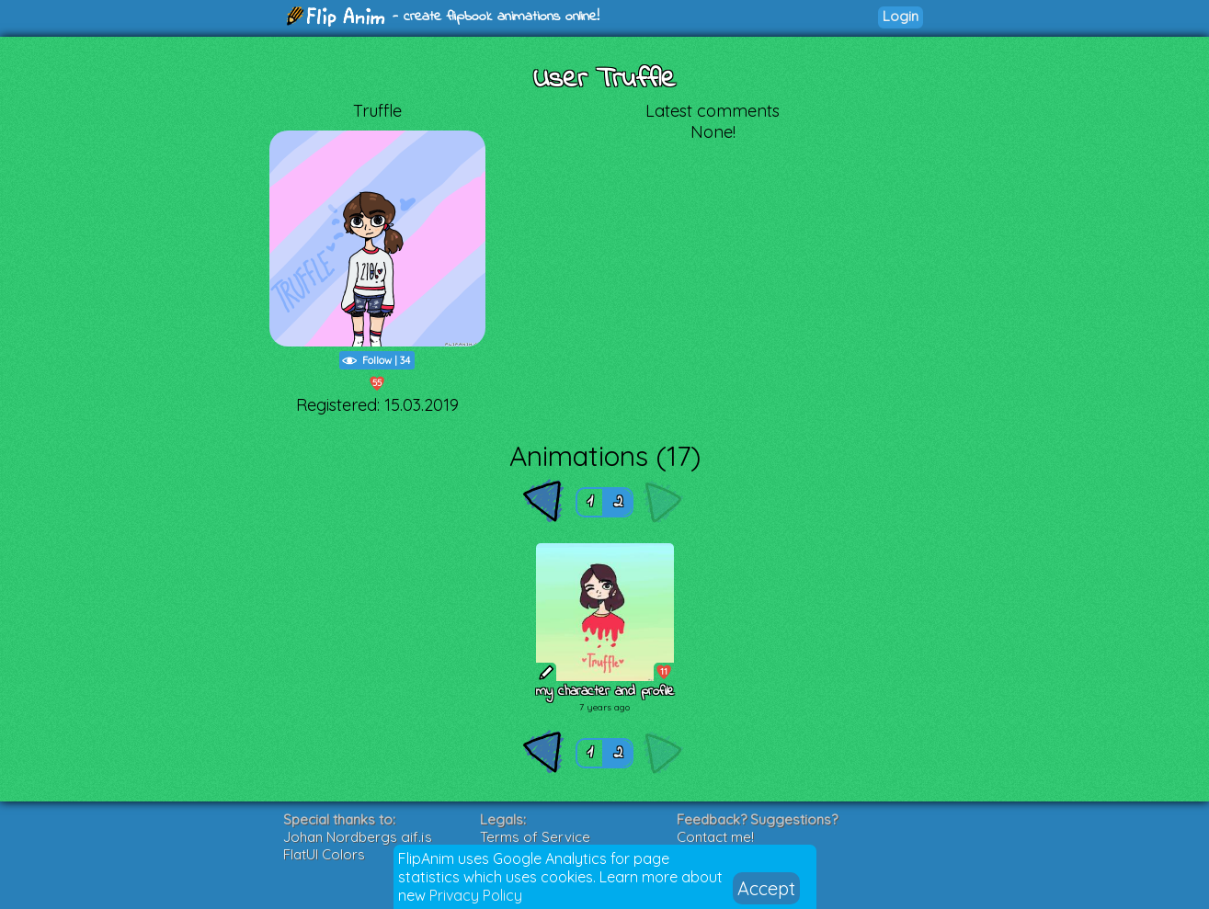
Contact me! (715, 837)
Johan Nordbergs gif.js (357, 837)
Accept (766, 888)
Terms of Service (535, 837)
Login (900, 16)
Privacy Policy (475, 895)
